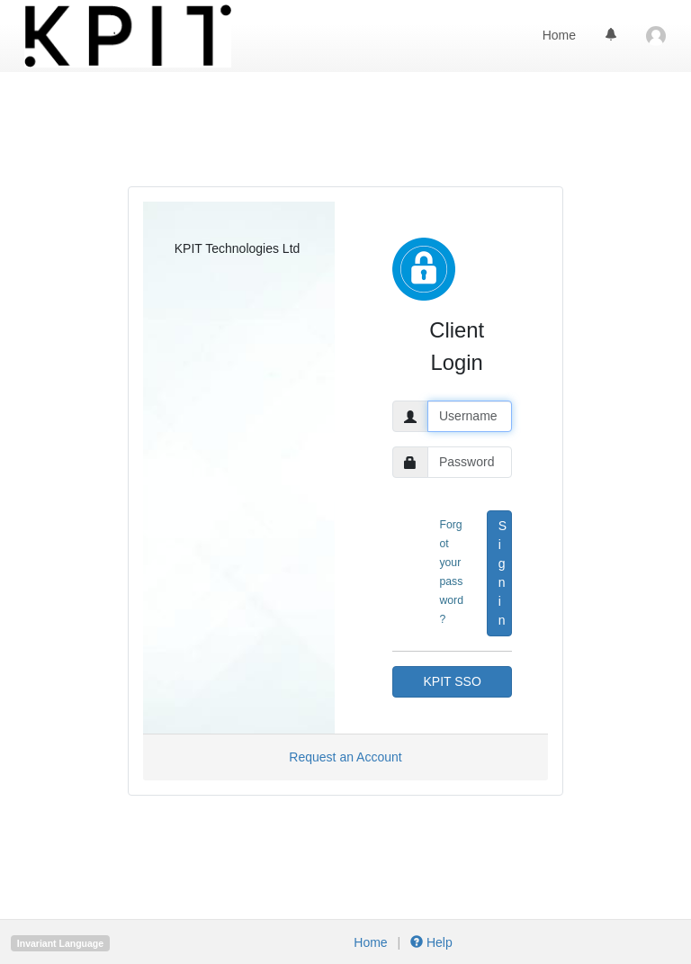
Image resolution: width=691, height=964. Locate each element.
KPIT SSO (451, 681)
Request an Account (345, 757)
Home (559, 35)
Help (430, 942)
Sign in (502, 572)
